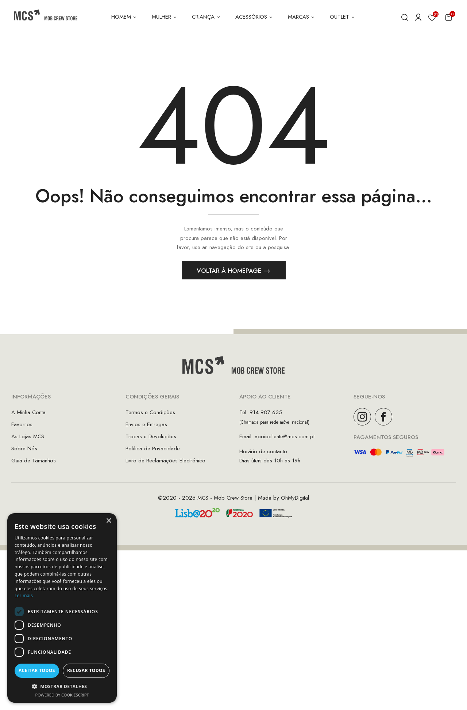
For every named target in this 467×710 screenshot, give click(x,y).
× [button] (108, 521)
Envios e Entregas (146, 427)
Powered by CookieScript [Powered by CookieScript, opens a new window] (62, 695)
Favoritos (21, 427)
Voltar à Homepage (230, 273)
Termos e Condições (150, 415)
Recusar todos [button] (86, 670)
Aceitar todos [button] (37, 670)
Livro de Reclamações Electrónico (165, 463)
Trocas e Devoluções (151, 439)
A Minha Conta (28, 415)
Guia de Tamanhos (33, 463)
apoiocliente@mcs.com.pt (284, 439)
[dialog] (62, 608)
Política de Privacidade (153, 451)
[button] (448, 17)
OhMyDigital (295, 500)
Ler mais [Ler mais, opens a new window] (24, 595)
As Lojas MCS (27, 439)
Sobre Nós (24, 451)
